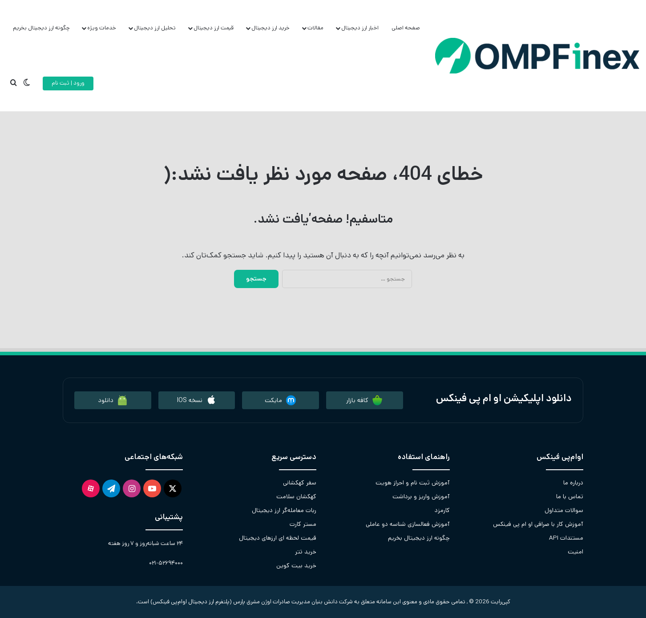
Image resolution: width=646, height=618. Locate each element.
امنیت (575, 551)
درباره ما (573, 482)
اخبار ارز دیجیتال (360, 28)
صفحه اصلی (406, 28)
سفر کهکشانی (299, 482)
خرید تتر (305, 551)
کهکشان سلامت (296, 496)
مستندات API (566, 537)
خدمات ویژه (101, 28)
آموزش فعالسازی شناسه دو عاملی (408, 524)
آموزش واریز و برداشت (421, 496)
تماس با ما (569, 496)
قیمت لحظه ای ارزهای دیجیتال (277, 537)
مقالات (315, 28)
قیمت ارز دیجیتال (214, 28)
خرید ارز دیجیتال (270, 28)
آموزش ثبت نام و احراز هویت (412, 482)
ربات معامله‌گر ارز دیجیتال (284, 510)
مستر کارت (303, 524)
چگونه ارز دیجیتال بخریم (41, 28)
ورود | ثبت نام (68, 83)
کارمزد (442, 510)
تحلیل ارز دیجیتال (155, 28)
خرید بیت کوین (296, 565)
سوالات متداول (564, 510)
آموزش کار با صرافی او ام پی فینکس (538, 524)
